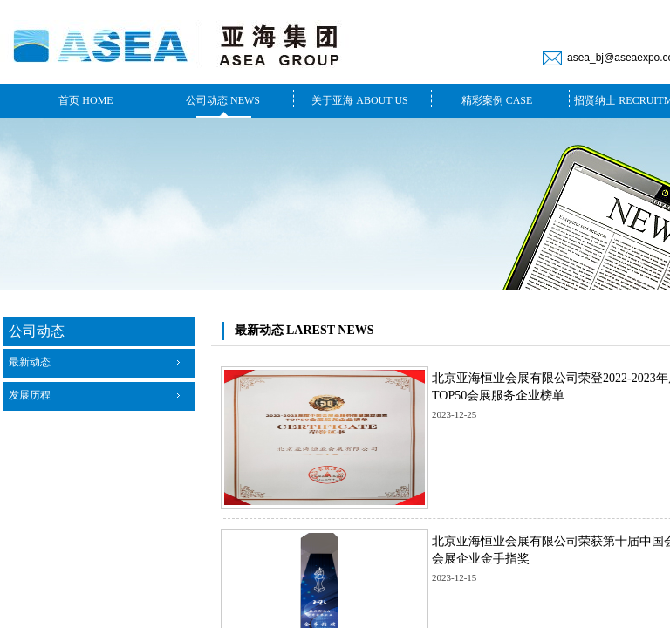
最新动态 (30, 362)
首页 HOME (85, 100)
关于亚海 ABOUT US (359, 100)
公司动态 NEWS (223, 100)
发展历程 (30, 395)
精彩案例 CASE (497, 100)
